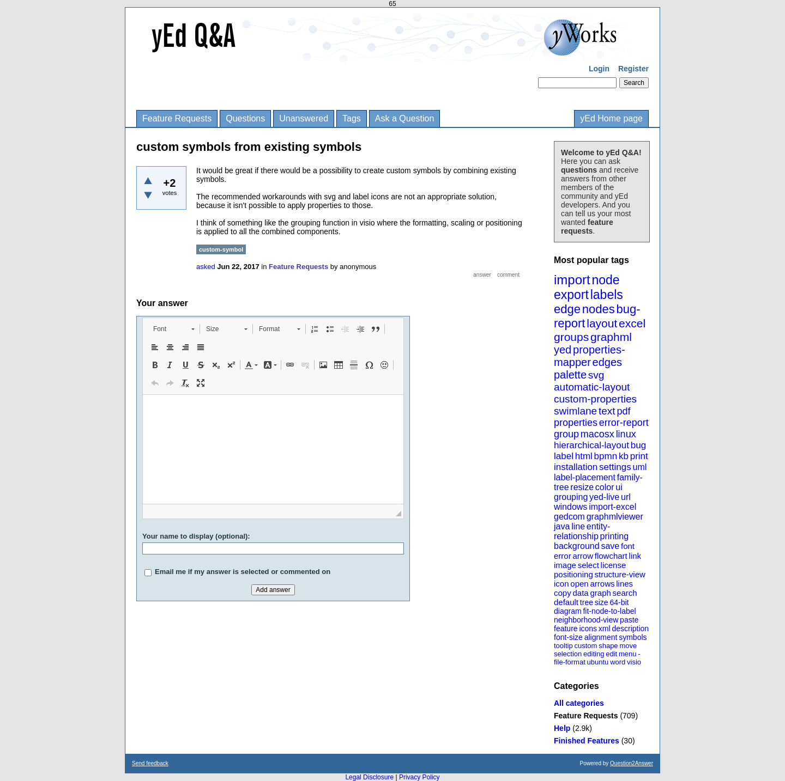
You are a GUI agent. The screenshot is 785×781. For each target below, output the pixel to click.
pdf (623, 411)
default (566, 602)
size (601, 602)
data (580, 592)
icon (561, 583)
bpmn (606, 456)
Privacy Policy (419, 777)
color (604, 487)
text (607, 411)
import (572, 279)
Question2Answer (631, 763)
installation (575, 467)
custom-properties (595, 399)
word (617, 662)
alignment (601, 637)
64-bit (619, 602)
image (565, 565)
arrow (582, 555)
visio (634, 662)
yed (562, 350)
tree (586, 602)
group (566, 434)
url (626, 497)
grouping (571, 497)
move (628, 646)
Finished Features (586, 740)
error (562, 555)
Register (633, 68)
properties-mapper (589, 356)
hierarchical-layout (591, 445)
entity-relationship (582, 531)
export (571, 295)
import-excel (612, 506)
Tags (351, 118)
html (584, 456)
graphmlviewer (615, 516)
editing (593, 654)
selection (568, 654)
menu (628, 654)
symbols (633, 637)
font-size (568, 637)
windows (570, 506)
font (628, 546)
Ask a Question (404, 118)
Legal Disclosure (369, 777)
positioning (573, 574)
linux (626, 434)
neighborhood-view (586, 619)
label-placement (584, 477)
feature (566, 628)
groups (571, 337)
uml (639, 467)
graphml (611, 337)
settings (615, 467)
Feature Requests (177, 118)
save (610, 546)
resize (582, 487)
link (635, 555)
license (613, 565)
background (577, 546)
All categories (579, 703)
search (625, 592)
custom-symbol (221, 249)
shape (608, 646)
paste (629, 619)
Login (599, 68)
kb (624, 456)
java (562, 526)
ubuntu (598, 662)
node (605, 280)
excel (632, 323)
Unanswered (303, 118)
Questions (245, 118)
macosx (597, 434)
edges (608, 362)
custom (585, 646)
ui (618, 487)
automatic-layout (592, 387)
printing (614, 536)
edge (567, 309)
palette (570, 375)
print (639, 456)
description (630, 628)
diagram (568, 611)
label (563, 456)
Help (562, 728)
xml (605, 628)
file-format (569, 662)
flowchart (611, 555)
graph (600, 592)
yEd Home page (611, 118)
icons (588, 628)
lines (624, 583)
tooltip (563, 646)
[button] (173, 329)
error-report (624, 422)
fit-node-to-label (609, 611)
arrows (602, 583)
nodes (598, 309)
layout (602, 323)
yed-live (604, 497)
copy (562, 592)
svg (596, 375)
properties (575, 422)
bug (638, 445)
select (588, 565)
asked (205, 267)
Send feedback (150, 763)
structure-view (620, 574)
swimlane (575, 411)
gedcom (569, 516)
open (579, 583)
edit (611, 654)
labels (606, 295)
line (578, 526)
